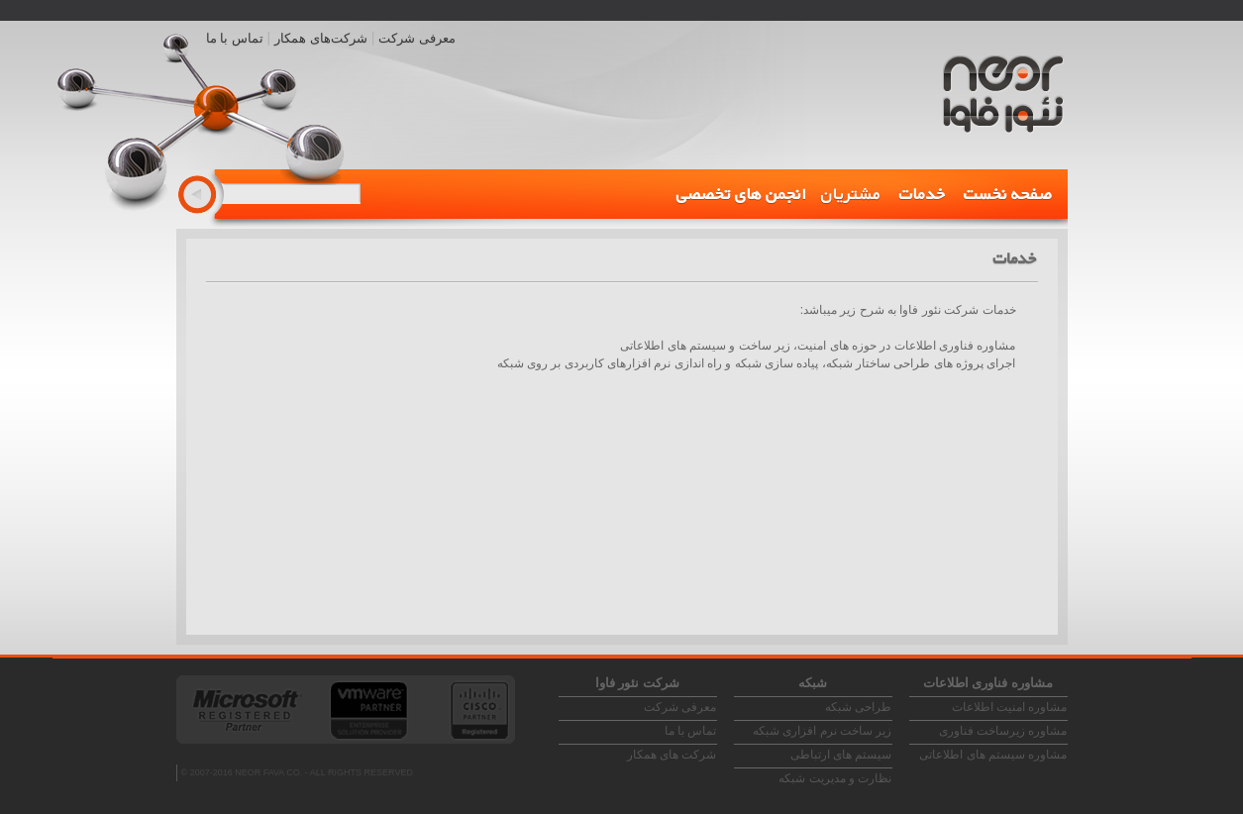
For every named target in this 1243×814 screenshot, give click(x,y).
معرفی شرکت (417, 38)
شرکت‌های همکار (320, 38)
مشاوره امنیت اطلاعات (1010, 707)
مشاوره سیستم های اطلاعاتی (993, 755)
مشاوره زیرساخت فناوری (1003, 731)
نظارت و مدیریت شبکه (834, 778)
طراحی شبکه (858, 707)
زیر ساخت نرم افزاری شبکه (822, 731)
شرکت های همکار (672, 755)
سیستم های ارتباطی (841, 755)
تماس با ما (234, 38)
